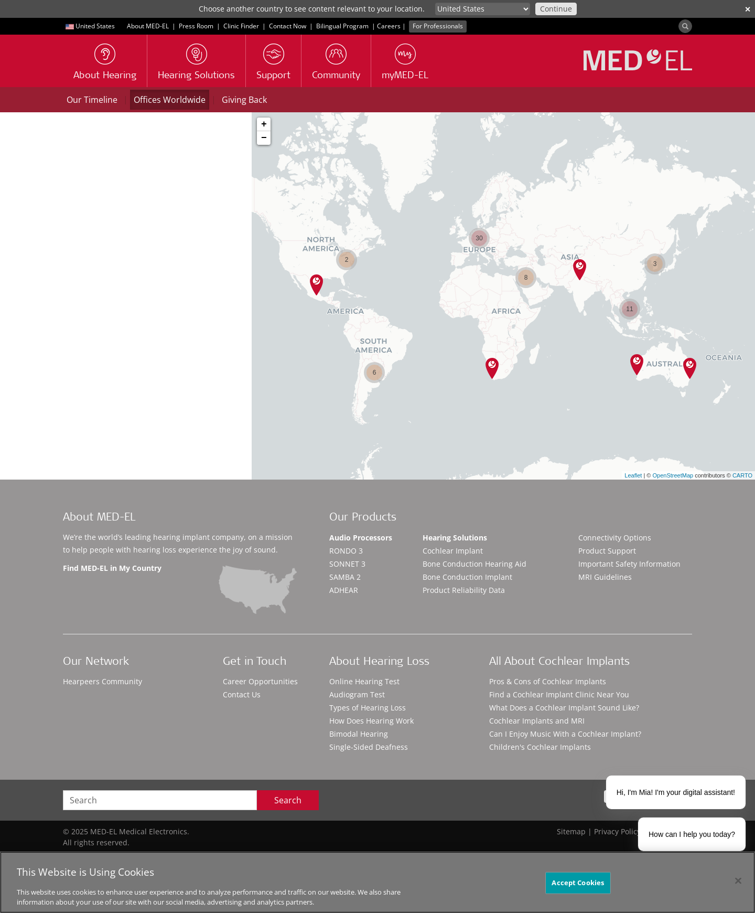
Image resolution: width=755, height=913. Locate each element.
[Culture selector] (482, 9)
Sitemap (571, 831)
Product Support (607, 551)
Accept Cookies (578, 882)
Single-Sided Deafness (368, 747)
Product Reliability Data (464, 590)
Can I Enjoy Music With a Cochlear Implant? (565, 734)
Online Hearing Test (364, 681)
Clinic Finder (241, 26)
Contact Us (242, 694)
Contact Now (287, 26)
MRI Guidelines (605, 577)
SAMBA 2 (345, 577)
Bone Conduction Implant (467, 577)
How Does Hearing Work (371, 721)
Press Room (196, 26)
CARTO (742, 475)
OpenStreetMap (672, 475)
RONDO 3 (346, 551)
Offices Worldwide (170, 99)
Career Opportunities (260, 681)
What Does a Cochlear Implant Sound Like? (564, 708)
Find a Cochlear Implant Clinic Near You (559, 694)
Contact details (57, 389)
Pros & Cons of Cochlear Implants (547, 681)
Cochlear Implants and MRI (537, 721)
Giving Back (244, 99)
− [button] (264, 138)
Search (287, 800)
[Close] (738, 881)
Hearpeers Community (102, 681)
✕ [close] (748, 9)
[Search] (685, 26)
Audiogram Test (357, 694)
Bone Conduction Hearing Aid (474, 564)
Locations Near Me (191, 251)
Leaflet (633, 475)
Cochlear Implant (453, 551)
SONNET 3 (347, 564)
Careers (389, 26)
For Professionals (438, 26)
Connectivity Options (614, 538)
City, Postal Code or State (60, 202)
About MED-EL (148, 26)
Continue (556, 9)
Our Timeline (92, 99)
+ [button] (264, 124)
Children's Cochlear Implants (540, 747)
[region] (377, 882)
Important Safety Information (629, 564)
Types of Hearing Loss (367, 708)
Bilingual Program (342, 26)
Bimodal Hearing (358, 734)
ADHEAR (343, 590)
